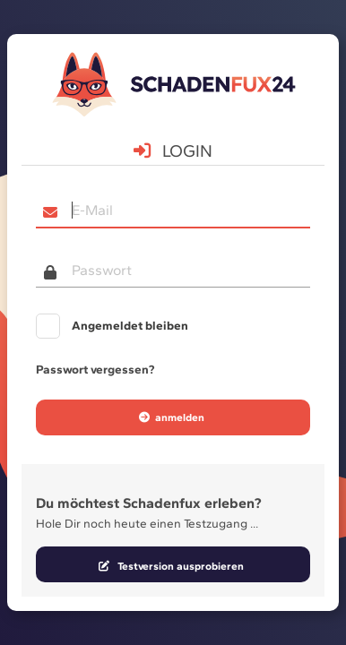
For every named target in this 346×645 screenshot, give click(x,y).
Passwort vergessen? (95, 369)
